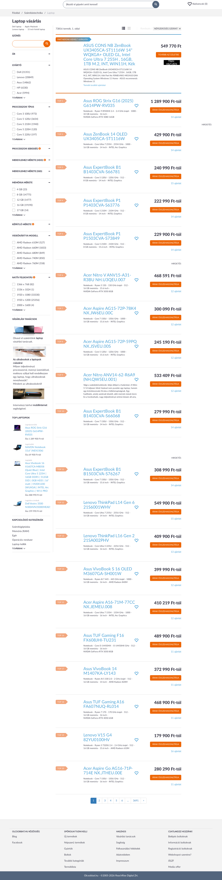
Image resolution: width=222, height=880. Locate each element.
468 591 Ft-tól (167, 276)
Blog (14, 836)
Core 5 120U (24, 119)
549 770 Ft (171, 46)
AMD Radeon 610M (28, 242)
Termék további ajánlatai (94, 85)
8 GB (19, 195)
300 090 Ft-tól (167, 309)
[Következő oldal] (144, 801)
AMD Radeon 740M (28, 258)
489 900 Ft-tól (167, 636)
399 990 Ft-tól (167, 570)
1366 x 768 (23, 284)
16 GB (20, 205)
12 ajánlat (176, 291)
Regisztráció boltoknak (180, 849)
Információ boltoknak (179, 842)
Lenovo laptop (18, 29)
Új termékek (70, 836)
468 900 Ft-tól (167, 703)
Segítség (120, 842)
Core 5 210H (24, 124)
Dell (19, 72)
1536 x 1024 (24, 289)
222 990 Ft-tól (167, 201)
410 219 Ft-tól (167, 603)
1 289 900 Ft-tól (166, 102)
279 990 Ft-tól (167, 412)
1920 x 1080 (24, 295)
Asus (19, 82)
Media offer (174, 867)
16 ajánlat (176, 751)
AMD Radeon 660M (28, 248)
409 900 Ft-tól (167, 537)
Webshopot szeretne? (179, 855)
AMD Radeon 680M (28, 253)
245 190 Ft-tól (167, 342)
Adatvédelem (123, 855)
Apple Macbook (31, 27)
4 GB (19, 189)
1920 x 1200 (24, 300)
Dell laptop (16, 27)
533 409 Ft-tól (167, 376)
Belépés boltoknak (178, 836)
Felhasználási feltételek (128, 849)
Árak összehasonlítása (165, 110)
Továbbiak (18, 98)
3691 (136, 800)
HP (18, 88)
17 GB (20, 210)
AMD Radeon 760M (28, 263)
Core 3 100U (24, 114)
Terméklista (70, 867)
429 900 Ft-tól (167, 135)
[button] (198, 4)
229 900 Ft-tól (167, 235)
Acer (19, 93)
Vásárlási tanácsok (125, 836)
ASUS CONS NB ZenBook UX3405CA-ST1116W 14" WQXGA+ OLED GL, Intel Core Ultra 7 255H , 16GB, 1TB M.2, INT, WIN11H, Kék (109, 55)
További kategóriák (74, 861)
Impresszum (122, 861)
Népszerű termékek (74, 842)
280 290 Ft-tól (167, 769)
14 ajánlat (176, 117)
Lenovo (20, 77)
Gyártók (68, 849)
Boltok (67, 855)
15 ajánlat (176, 183)
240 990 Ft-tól (167, 168)
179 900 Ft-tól (167, 736)
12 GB (20, 200)
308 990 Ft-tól (167, 470)
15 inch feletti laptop (36, 29)
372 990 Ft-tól (167, 670)
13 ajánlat (176, 552)
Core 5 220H (24, 129)
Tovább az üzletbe (168, 55)
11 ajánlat (176, 652)
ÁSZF (171, 861)
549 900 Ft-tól (167, 503)
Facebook (17, 842)
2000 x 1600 (24, 305)
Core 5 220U (24, 134)
